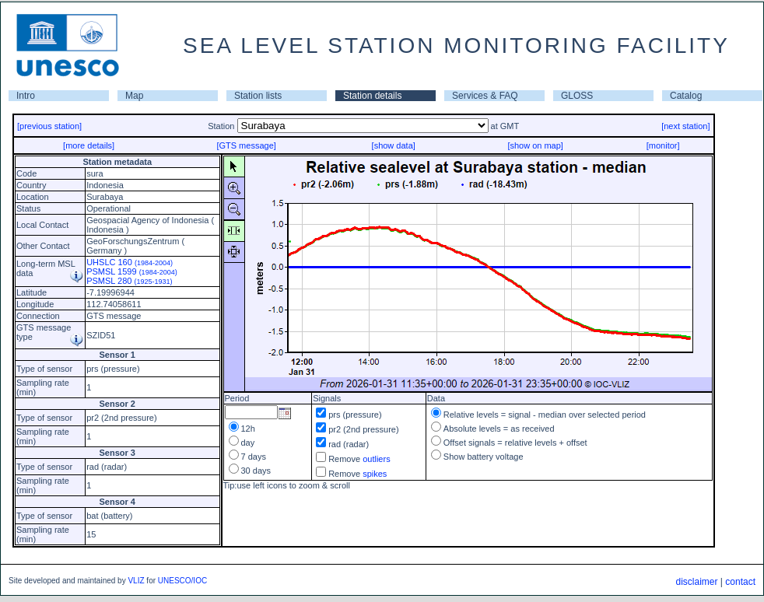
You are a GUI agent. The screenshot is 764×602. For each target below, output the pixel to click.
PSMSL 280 (129, 280)
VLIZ (136, 580)
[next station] (685, 126)
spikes (375, 473)
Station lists (258, 95)
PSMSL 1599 (131, 271)
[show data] (393, 145)
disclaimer (696, 581)
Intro (25, 95)
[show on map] (535, 145)
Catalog (686, 95)
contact (740, 581)
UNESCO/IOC (182, 580)
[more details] (88, 145)
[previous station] (49, 126)
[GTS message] (245, 145)
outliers (376, 459)
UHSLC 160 (129, 262)
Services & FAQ (485, 95)
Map (134, 95)
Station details (372, 95)
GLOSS (577, 95)
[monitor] (663, 145)
